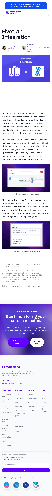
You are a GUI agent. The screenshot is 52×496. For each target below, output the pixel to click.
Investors (31, 411)
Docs (17, 394)
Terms (43, 394)
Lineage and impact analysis (6, 427)
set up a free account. (31, 286)
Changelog (19, 398)
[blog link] (11, 46)
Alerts (4, 441)
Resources (19, 406)
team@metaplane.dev (13, 383)
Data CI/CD (6, 412)
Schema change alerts (5, 418)
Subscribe (26, 470)
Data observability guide (20, 413)
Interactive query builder (19, 428)
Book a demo (37, 342)
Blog (16, 402)
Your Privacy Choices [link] (44, 410)
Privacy (43, 398)
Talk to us (5, 286)
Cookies (44, 402)
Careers (31, 406)
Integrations (7, 445)
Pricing (30, 402)
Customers (32, 398)
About (30, 394)
